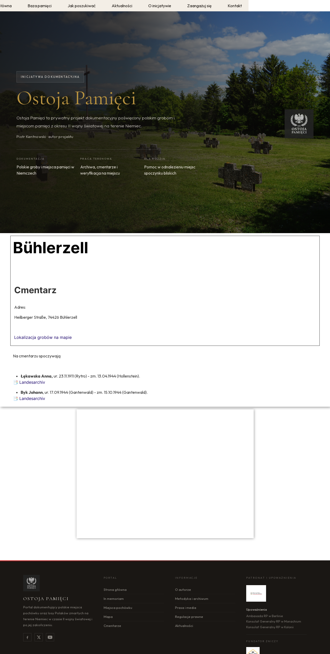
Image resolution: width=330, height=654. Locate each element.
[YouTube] (50, 637)
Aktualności (184, 626)
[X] (39, 637)
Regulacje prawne (189, 617)
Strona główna (115, 589)
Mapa (108, 617)
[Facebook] (27, 637)
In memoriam (114, 598)
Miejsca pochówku (118, 608)
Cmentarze (112, 626)
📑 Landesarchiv (29, 382)
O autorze (183, 589)
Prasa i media (185, 608)
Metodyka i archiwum (191, 598)
